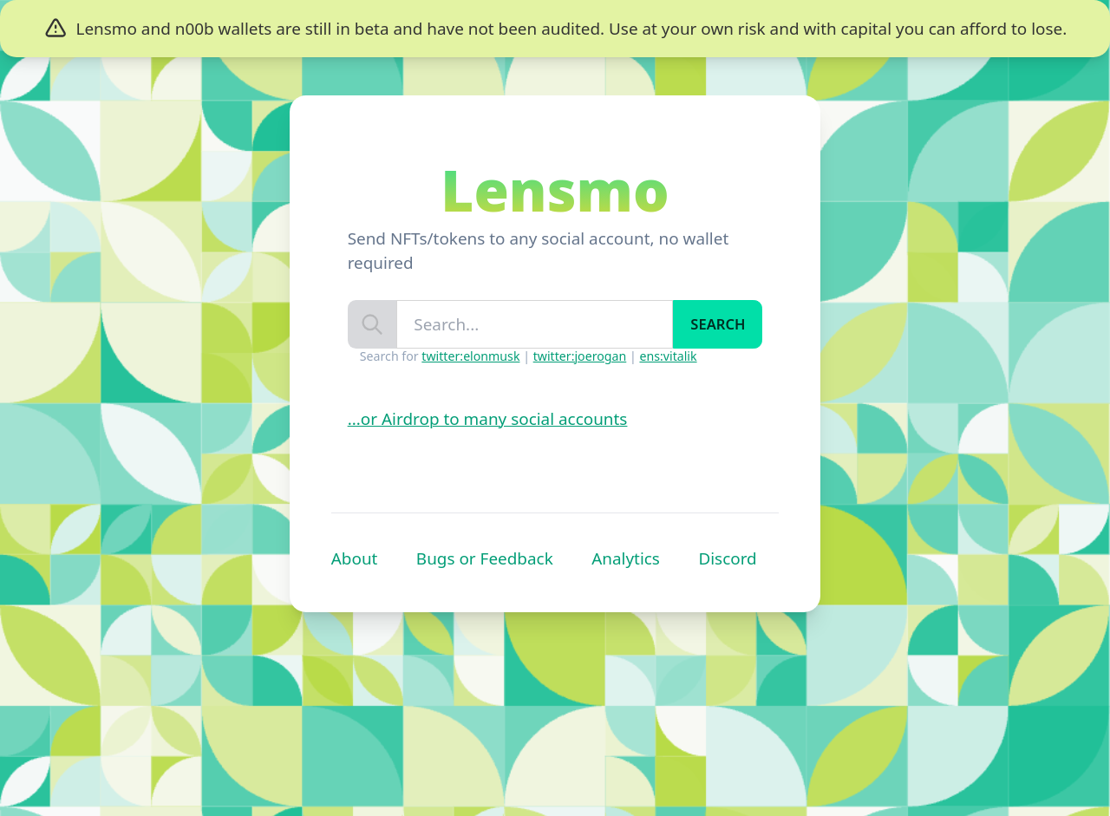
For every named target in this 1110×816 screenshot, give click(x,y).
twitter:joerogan (580, 356)
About (354, 558)
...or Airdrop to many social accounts (488, 419)
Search (717, 324)
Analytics (625, 558)
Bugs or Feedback (484, 558)
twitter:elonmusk (470, 356)
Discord (727, 558)
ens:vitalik (667, 356)
